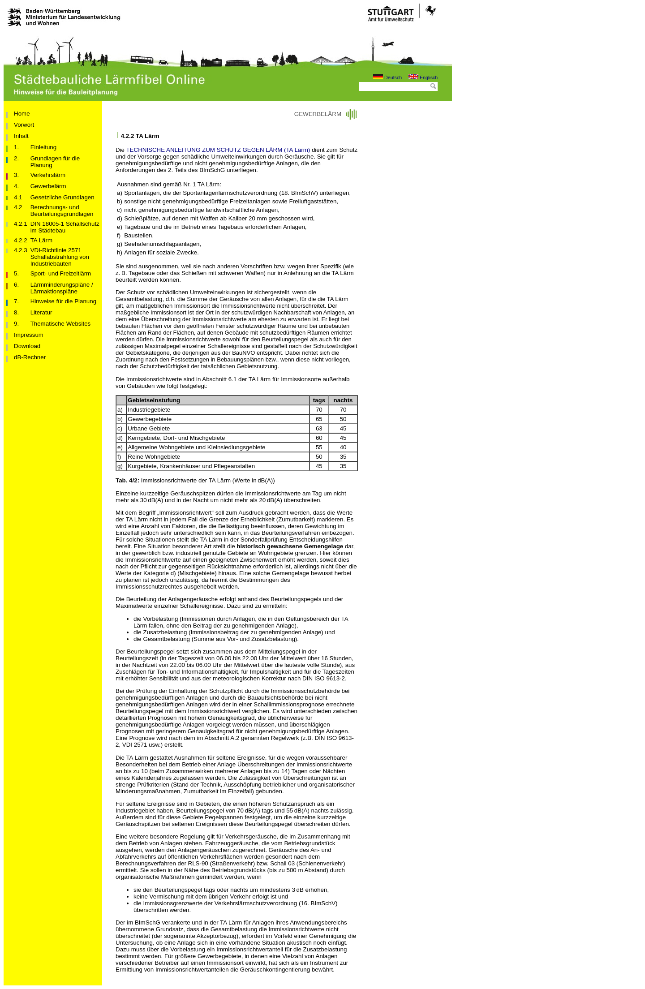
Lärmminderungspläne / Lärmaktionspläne (61, 288)
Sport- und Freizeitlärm (60, 273)
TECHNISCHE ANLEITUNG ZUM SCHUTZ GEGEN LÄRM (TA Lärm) (218, 149)
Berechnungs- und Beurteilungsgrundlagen (62, 210)
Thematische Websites (60, 323)
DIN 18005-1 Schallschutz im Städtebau (64, 227)
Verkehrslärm (48, 175)
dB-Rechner (30, 357)
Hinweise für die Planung (63, 301)
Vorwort (24, 124)
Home (22, 113)
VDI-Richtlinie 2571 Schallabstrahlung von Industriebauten (59, 257)
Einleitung (43, 147)
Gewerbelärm (48, 186)
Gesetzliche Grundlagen (62, 197)
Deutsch (387, 77)
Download (27, 346)
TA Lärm (41, 240)
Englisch (423, 77)
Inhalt (21, 136)
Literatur (41, 312)
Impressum (28, 334)
